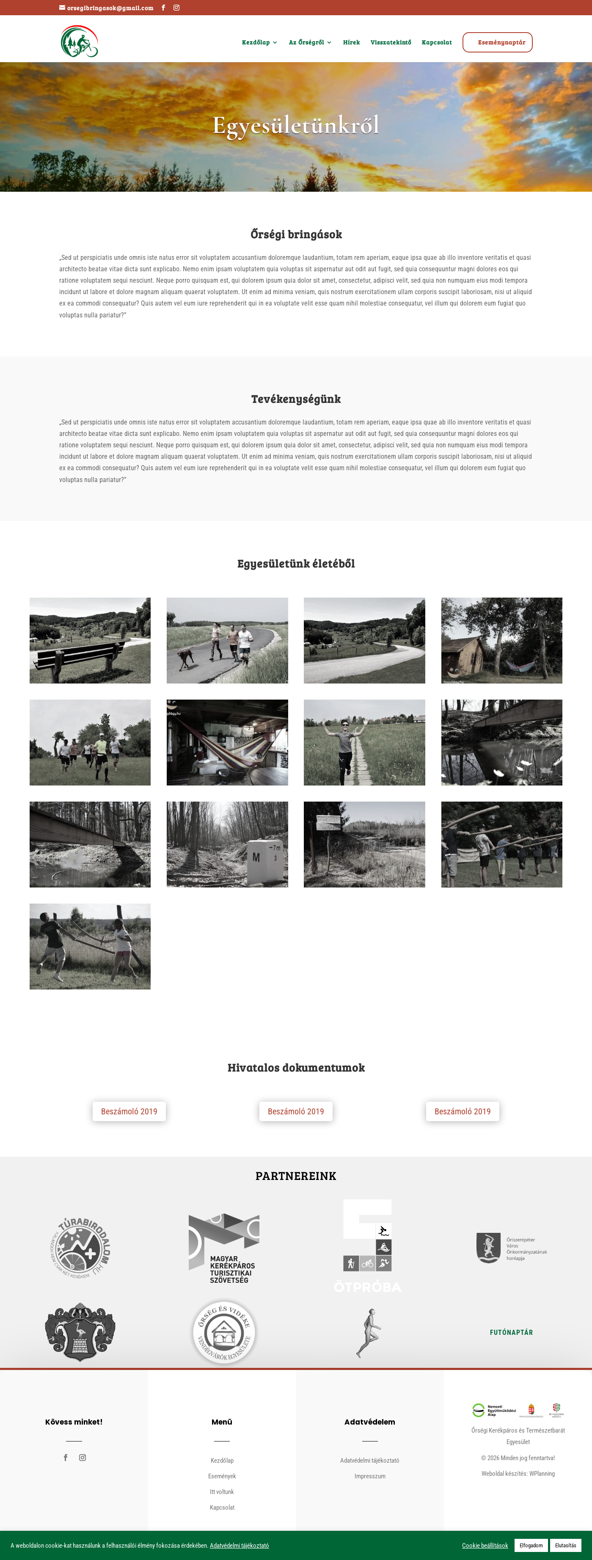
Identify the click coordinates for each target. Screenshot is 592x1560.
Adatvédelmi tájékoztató (369, 1460)
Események (222, 1476)
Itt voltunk (222, 1492)
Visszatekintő (391, 42)
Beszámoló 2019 (129, 1111)
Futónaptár (511, 1332)
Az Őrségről (306, 42)
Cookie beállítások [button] (485, 1545)
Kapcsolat (437, 42)
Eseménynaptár (502, 42)
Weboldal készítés (504, 1473)
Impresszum (370, 1476)
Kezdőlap (256, 42)
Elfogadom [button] (531, 1545)
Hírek (351, 42)
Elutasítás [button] (565, 1545)
